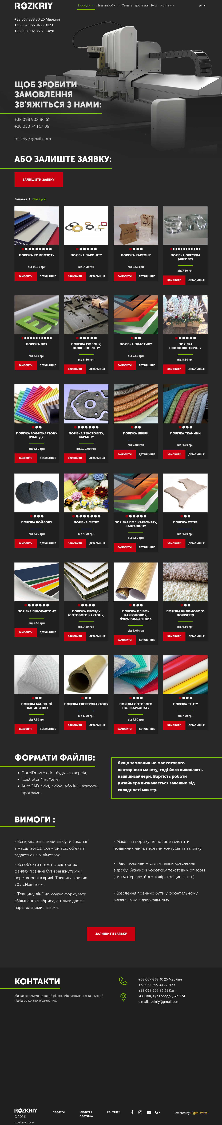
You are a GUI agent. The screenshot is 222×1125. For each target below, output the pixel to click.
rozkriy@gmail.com (32, 138)
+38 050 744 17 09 (31, 126)
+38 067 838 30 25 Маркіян (37, 19)
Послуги (59, 1112)
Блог (154, 5)
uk (201, 5)
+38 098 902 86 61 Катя (34, 31)
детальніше (48, 276)
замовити (26, 276)
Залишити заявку (38, 180)
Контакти (168, 5)
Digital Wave (199, 1113)
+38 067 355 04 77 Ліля (33, 25)
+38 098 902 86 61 (32, 119)
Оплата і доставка (135, 5)
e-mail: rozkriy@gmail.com (158, 1002)
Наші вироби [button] (106, 5)
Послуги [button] (84, 5)
